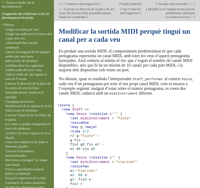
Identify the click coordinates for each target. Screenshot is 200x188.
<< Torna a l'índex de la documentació (18, 4)
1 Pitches (8, 25)
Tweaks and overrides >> (175, 4)
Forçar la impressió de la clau (25, 178)
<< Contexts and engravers (79, 4)
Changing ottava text (19, 101)
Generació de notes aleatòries (25, 183)
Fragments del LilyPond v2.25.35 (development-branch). (25, 16)
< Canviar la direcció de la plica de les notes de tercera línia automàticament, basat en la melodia (86, 13)
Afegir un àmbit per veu (21, 29)
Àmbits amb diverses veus (23, 70)
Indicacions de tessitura (21, 61)
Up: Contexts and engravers (130, 11)
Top (123, 4)
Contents (134, 4)
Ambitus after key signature (24, 65)
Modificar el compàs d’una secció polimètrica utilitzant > (171, 13)
